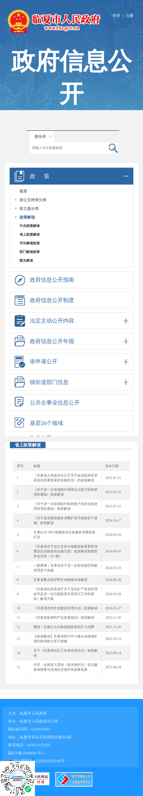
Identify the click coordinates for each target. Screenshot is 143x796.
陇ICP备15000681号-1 (26, 753)
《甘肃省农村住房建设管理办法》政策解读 (65, 608)
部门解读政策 (30, 252)
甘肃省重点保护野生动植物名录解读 (60, 580)
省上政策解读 (30, 234)
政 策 (71, 176)
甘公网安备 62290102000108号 (36, 761)
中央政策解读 (30, 226)
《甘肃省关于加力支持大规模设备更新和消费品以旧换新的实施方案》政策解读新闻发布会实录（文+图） (65, 551)
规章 (23, 191)
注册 (129, 15)
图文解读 (26, 260)
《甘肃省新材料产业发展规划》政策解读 (63, 617)
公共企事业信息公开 (55, 403)
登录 (116, 15)
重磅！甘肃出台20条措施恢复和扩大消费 (63, 627)
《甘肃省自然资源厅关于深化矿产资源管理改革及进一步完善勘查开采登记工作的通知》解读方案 (65, 594)
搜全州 (40, 136)
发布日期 (112, 466)
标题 (36, 466)
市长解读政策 (30, 243)
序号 (20, 466)
